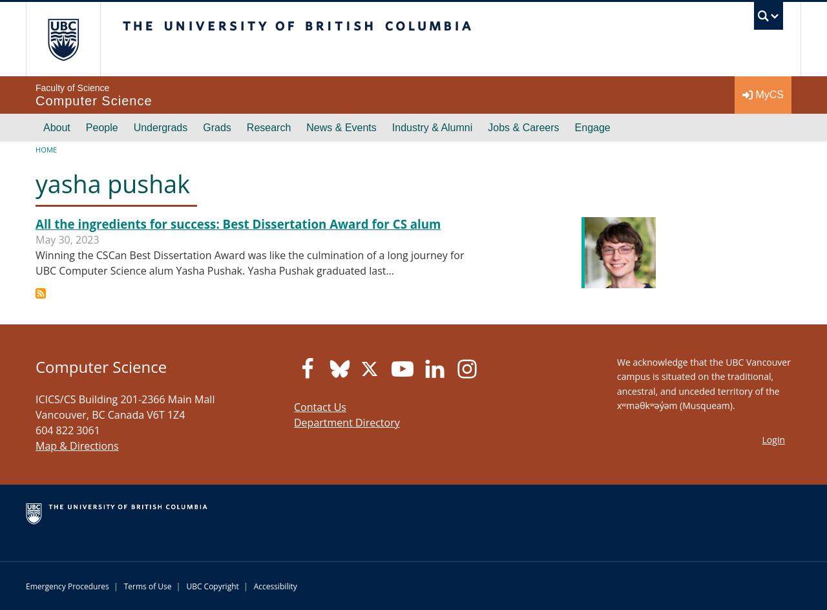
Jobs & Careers (523, 127)
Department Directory (347, 422)
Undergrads (161, 127)
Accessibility (275, 586)
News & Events (341, 127)
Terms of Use (148, 586)
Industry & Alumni (432, 127)
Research (269, 127)
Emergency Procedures (67, 586)
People (102, 127)
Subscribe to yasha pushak (41, 293)
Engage (593, 127)
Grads (217, 127)
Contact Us (320, 407)
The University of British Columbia (63, 39)
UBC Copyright (212, 586)
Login (773, 440)
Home (46, 149)
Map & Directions (77, 446)
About (56, 127)
